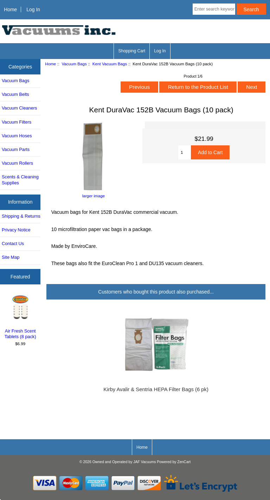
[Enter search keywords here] (214, 9)
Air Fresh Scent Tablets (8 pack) (20, 316)
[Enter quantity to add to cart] (184, 152)
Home (10, 9)
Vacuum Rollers (17, 163)
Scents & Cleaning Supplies (20, 179)
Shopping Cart (131, 50)
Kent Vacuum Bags (109, 63)
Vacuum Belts (15, 94)
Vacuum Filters (16, 122)
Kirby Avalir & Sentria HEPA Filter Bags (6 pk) (155, 389)
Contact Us (13, 243)
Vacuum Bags (74, 63)
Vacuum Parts (16, 149)
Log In (33, 9)
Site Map (10, 257)
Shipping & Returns (21, 216)
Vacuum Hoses (17, 135)
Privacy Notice (16, 229)
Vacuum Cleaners (19, 108)
